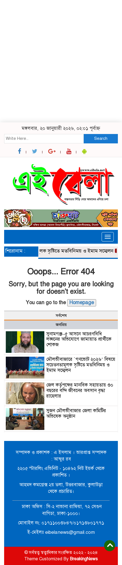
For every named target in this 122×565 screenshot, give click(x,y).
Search (100, 138)
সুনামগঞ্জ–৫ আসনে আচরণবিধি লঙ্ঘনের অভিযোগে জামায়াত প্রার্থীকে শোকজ (79, 339)
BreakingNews (84, 559)
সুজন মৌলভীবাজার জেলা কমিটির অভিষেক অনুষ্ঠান (76, 413)
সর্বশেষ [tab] (61, 315)
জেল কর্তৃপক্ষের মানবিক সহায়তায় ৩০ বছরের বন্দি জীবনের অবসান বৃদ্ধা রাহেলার (79, 390)
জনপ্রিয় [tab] (61, 324)
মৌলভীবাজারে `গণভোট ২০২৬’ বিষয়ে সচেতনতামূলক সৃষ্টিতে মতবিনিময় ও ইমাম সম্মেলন (80, 364)
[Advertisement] (61, 61)
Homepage (81, 302)
